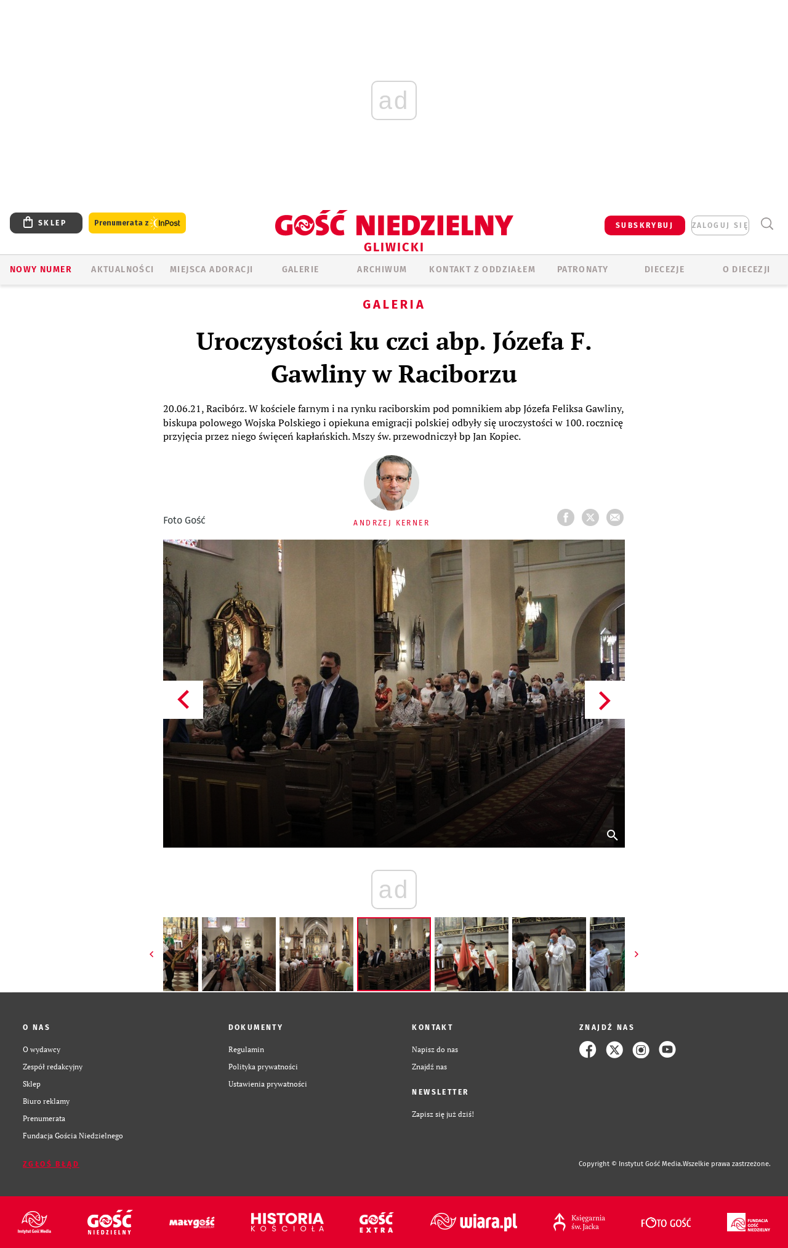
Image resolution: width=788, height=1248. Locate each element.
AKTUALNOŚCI (122, 269)
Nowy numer (41, 269)
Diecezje (665, 269)
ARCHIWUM (382, 269)
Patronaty (583, 269)
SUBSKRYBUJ (644, 225)
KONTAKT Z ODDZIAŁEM (482, 269)
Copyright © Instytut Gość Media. (631, 1164)
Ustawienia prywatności (267, 1083)
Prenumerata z (137, 223)
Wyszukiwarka (766, 224)
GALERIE (301, 269)
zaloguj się (720, 225)
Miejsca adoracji (211, 269)
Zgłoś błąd (51, 1164)
